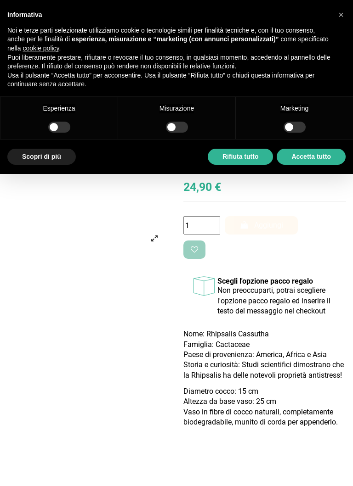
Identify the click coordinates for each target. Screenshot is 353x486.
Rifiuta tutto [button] (240, 156)
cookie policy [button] (41, 48)
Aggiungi (261, 225)
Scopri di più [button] (41, 156)
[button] (341, 14)
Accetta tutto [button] (311, 156)
